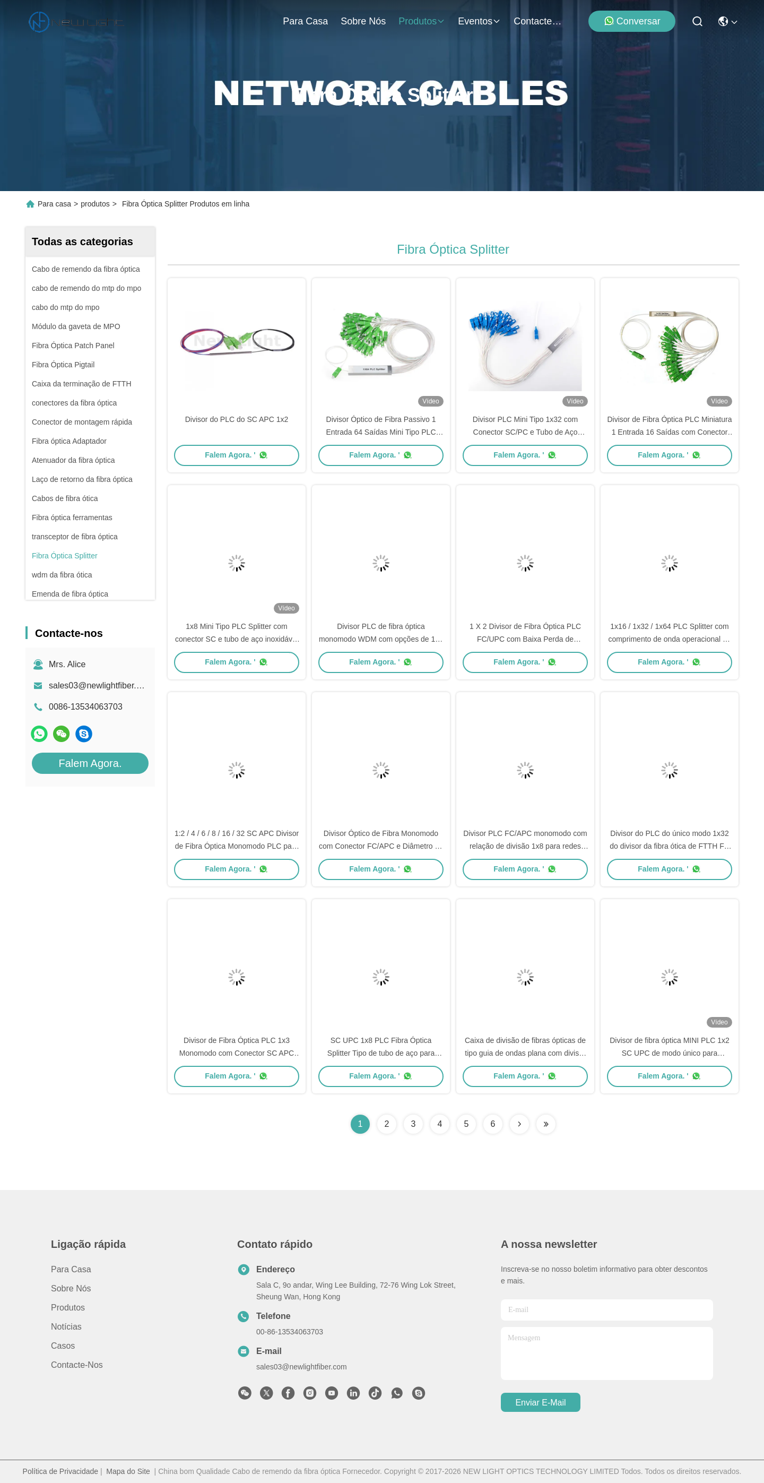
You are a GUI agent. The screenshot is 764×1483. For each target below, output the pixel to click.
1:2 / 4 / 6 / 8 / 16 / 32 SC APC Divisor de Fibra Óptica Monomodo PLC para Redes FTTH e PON (237, 846)
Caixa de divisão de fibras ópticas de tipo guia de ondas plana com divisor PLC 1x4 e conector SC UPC (525, 1053)
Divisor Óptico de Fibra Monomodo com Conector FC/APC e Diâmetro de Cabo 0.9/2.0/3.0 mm (381, 846)
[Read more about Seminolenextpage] (519, 1124)
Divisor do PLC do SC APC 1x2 (237, 419)
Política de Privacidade (60, 1471)
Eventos (479, 21)
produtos (421, 21)
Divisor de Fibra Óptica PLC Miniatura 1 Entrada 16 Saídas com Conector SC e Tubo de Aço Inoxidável (669, 432)
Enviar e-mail (540, 1402)
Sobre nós (363, 21)
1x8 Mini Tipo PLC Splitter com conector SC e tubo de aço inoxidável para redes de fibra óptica (236, 639)
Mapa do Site (128, 1471)
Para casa (305, 21)
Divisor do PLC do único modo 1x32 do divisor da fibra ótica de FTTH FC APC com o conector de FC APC (670, 846)
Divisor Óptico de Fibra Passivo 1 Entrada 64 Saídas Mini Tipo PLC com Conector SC (381, 432)
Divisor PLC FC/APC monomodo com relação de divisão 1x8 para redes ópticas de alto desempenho (525, 846)
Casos (63, 1345)
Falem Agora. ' (236, 455)
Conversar (632, 21)
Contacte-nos (539, 21)
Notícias (66, 1326)
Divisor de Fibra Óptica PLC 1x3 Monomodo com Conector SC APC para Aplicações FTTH (236, 1053)
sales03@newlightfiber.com (100, 685)
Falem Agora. (90, 763)
